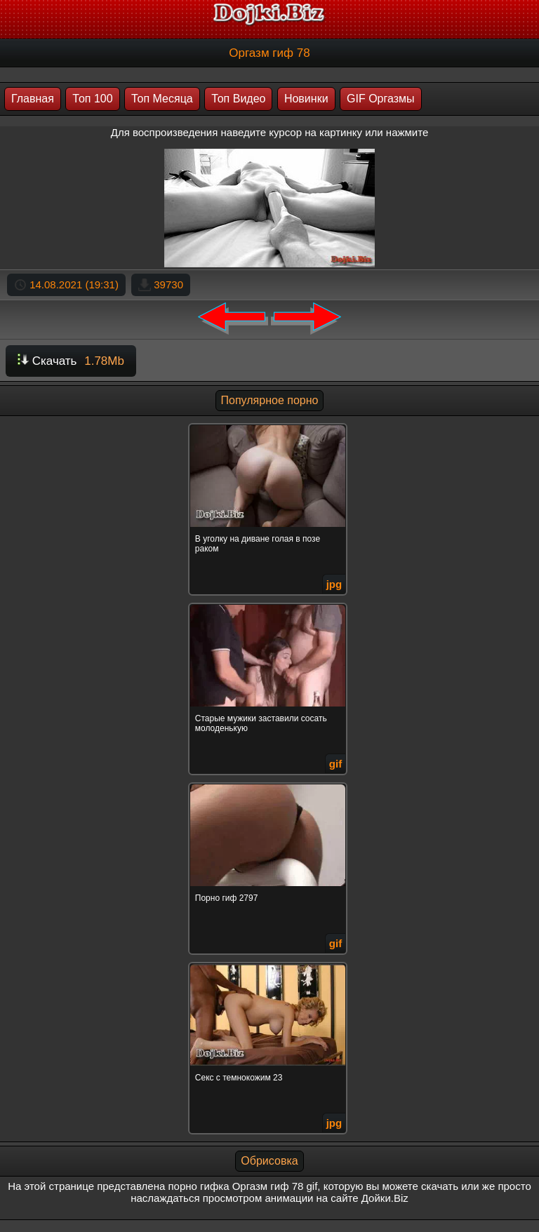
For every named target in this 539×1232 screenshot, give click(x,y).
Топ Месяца (162, 99)
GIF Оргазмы (381, 99)
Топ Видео (238, 99)
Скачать (71, 361)
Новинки (306, 99)
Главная (32, 99)
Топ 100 (92, 99)
